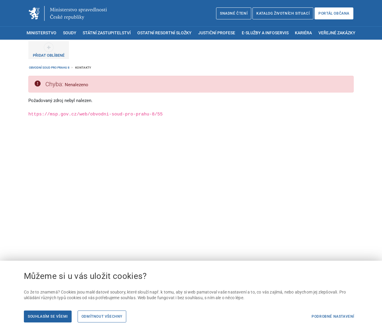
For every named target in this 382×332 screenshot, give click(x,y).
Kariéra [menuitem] (303, 32)
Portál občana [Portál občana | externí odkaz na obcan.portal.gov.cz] (333, 13)
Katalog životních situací (282, 13)
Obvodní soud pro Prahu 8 (49, 67)
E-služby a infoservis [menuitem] (265, 32)
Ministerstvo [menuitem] (41, 32)
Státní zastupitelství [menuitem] (107, 32)
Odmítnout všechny (101, 316)
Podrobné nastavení (333, 316)
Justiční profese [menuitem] (216, 32)
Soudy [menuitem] (69, 32)
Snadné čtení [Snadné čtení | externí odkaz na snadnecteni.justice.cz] (233, 13)
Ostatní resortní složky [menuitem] (164, 32)
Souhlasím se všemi (48, 316)
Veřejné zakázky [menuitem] (336, 32)
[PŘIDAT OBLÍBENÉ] (48, 50)
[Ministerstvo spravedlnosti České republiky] (68, 13)
